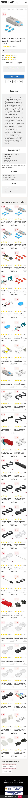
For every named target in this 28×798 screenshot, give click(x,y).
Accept (20, 796)
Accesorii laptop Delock (8, 9)
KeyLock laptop (7, 771)
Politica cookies (18, 782)
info (12, 225)
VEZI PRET (14, 76)
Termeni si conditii (11, 781)
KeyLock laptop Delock (21, 9)
